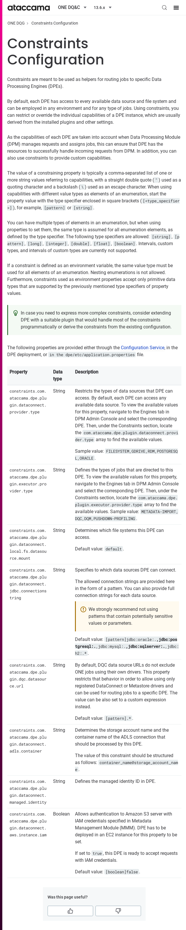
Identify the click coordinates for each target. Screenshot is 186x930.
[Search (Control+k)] (164, 7)
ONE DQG (16, 23)
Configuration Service (142, 347)
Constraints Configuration (54, 23)
